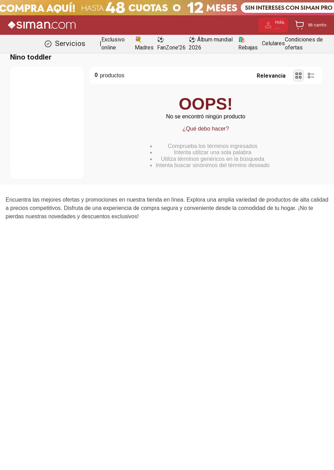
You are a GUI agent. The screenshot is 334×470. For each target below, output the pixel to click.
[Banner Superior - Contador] (167, 7)
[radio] (298, 75)
